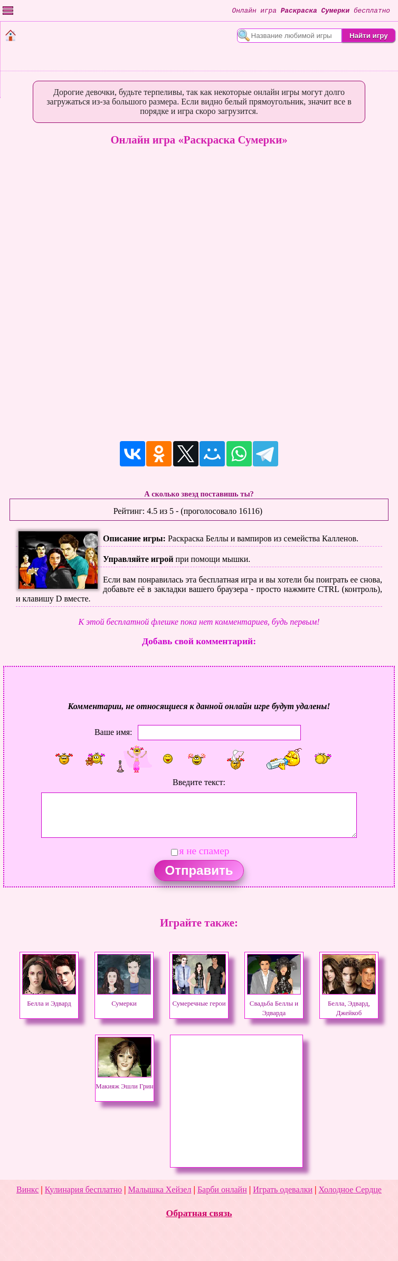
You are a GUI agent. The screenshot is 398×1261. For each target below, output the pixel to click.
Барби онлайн (222, 1189)
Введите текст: (199, 782)
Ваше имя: (113, 731)
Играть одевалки (282, 1189)
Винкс (27, 1189)
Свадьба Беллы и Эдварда (274, 1003)
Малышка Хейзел (160, 1189)
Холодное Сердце (350, 1189)
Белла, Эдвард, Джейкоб (349, 1003)
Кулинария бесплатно (83, 1189)
